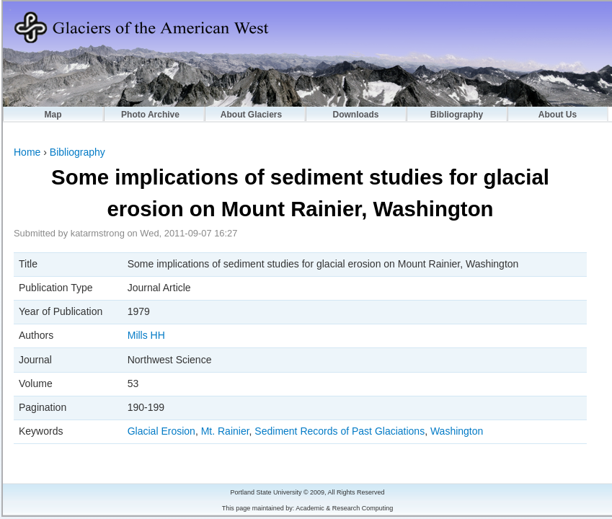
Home (27, 152)
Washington (456, 431)
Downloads (355, 115)
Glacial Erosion (161, 431)
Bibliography (456, 115)
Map (53, 115)
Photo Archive (150, 115)
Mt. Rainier (225, 431)
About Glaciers (251, 115)
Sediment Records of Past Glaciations (339, 431)
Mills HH (146, 335)
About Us (557, 115)
